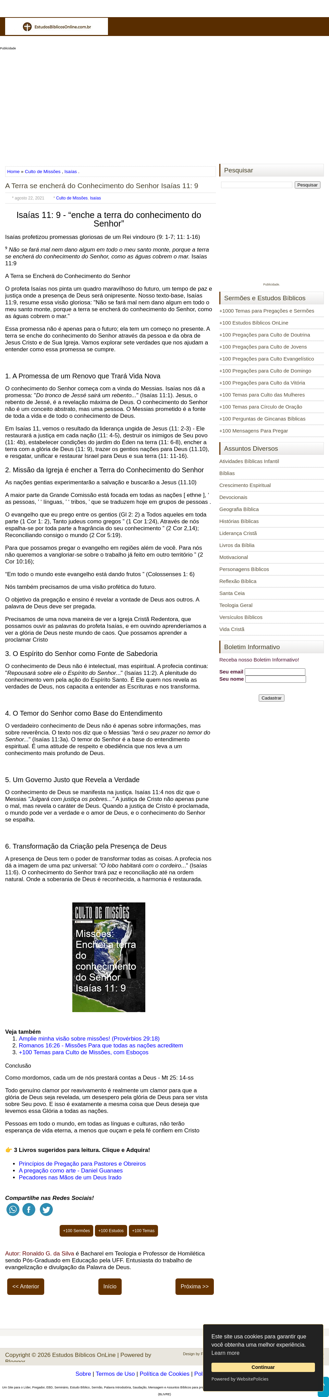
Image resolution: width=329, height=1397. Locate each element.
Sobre (83, 1374)
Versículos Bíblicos (241, 617)
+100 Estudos (111, 1230)
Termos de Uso (115, 1374)
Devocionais (233, 497)
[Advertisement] (164, 105)
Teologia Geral (236, 605)
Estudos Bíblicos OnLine (83, 1355)
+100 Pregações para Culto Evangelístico (266, 359)
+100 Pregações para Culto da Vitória (262, 383)
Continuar (263, 1367)
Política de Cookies (164, 1374)
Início (110, 1286)
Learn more (225, 1353)
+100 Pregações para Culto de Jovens (263, 347)
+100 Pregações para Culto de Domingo (265, 371)
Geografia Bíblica (239, 509)
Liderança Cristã (238, 533)
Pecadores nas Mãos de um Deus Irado (70, 1177)
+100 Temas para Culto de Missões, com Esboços (83, 1052)
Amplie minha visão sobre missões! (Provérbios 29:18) (89, 1038)
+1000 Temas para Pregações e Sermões (266, 311)
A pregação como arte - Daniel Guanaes (71, 1170)
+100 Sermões (76, 1230)
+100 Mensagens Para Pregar (253, 431)
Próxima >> (195, 1286)
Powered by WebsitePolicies (239, 1379)
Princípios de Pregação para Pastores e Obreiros (82, 1164)
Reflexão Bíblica (237, 581)
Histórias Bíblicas (239, 521)
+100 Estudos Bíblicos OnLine (253, 323)
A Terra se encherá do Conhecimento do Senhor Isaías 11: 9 (101, 186)
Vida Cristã (231, 629)
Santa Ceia (232, 593)
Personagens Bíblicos (244, 569)
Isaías (70, 171)
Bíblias (227, 473)
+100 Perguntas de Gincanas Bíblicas (262, 419)
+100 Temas (143, 1230)
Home (14, 171)
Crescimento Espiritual (245, 485)
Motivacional (233, 557)
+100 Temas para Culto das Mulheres (262, 395)
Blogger (15, 1362)
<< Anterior (25, 1286)
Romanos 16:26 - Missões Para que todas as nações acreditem (101, 1045)
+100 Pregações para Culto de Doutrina (264, 335)
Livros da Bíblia (237, 545)
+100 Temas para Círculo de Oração (260, 407)
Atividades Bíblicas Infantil (249, 461)
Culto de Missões (42, 171)
